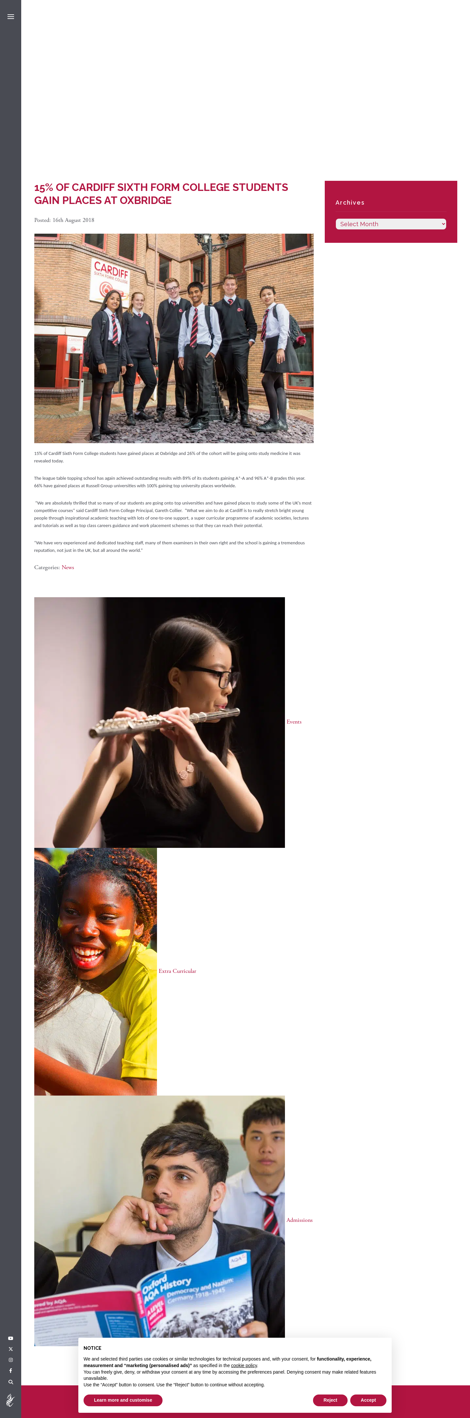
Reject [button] (330, 1400)
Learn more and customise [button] (123, 1400)
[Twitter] (10, 1349)
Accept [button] (368, 1400)
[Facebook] (10, 1371)
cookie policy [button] (244, 1365)
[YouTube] (10, 1339)
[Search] (11, 1382)
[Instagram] (11, 1360)
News (68, 567)
